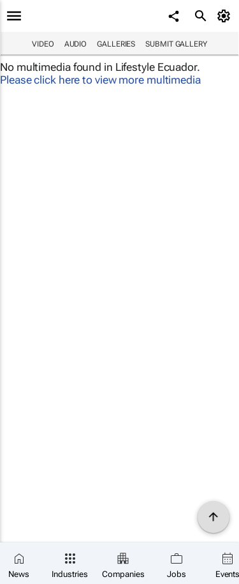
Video (43, 44)
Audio (75, 44)
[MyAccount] (226, 16)
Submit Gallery (176, 44)
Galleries (116, 44)
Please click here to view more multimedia (100, 79)
